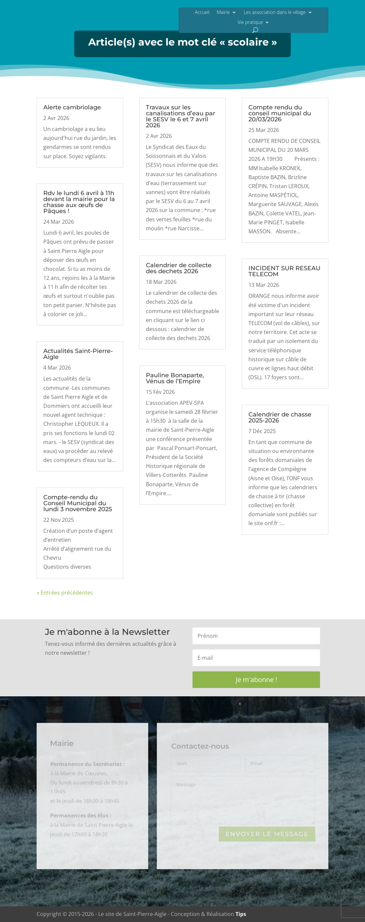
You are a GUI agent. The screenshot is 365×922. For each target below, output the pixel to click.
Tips (240, 914)
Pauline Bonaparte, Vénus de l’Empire (175, 378)
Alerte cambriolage (72, 107)
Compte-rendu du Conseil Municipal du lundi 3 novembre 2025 (77, 503)
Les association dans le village (275, 12)
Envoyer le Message (266, 834)
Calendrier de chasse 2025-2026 (279, 417)
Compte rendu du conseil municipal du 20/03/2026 (279, 113)
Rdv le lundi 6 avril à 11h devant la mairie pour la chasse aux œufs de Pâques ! (79, 202)
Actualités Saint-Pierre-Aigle (78, 354)
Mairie (223, 12)
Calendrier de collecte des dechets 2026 (178, 268)
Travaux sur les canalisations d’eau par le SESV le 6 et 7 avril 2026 (180, 116)
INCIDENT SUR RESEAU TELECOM (284, 271)
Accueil (202, 12)
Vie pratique (250, 22)
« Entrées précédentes (65, 592)
